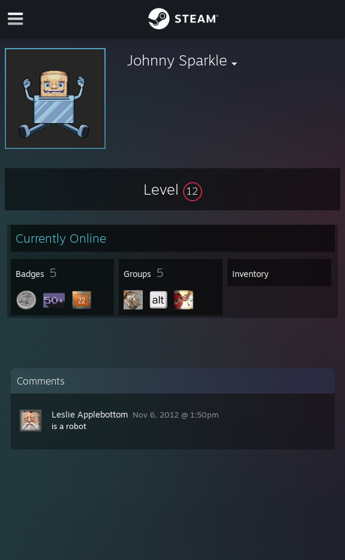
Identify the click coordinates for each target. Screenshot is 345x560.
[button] (172, 189)
